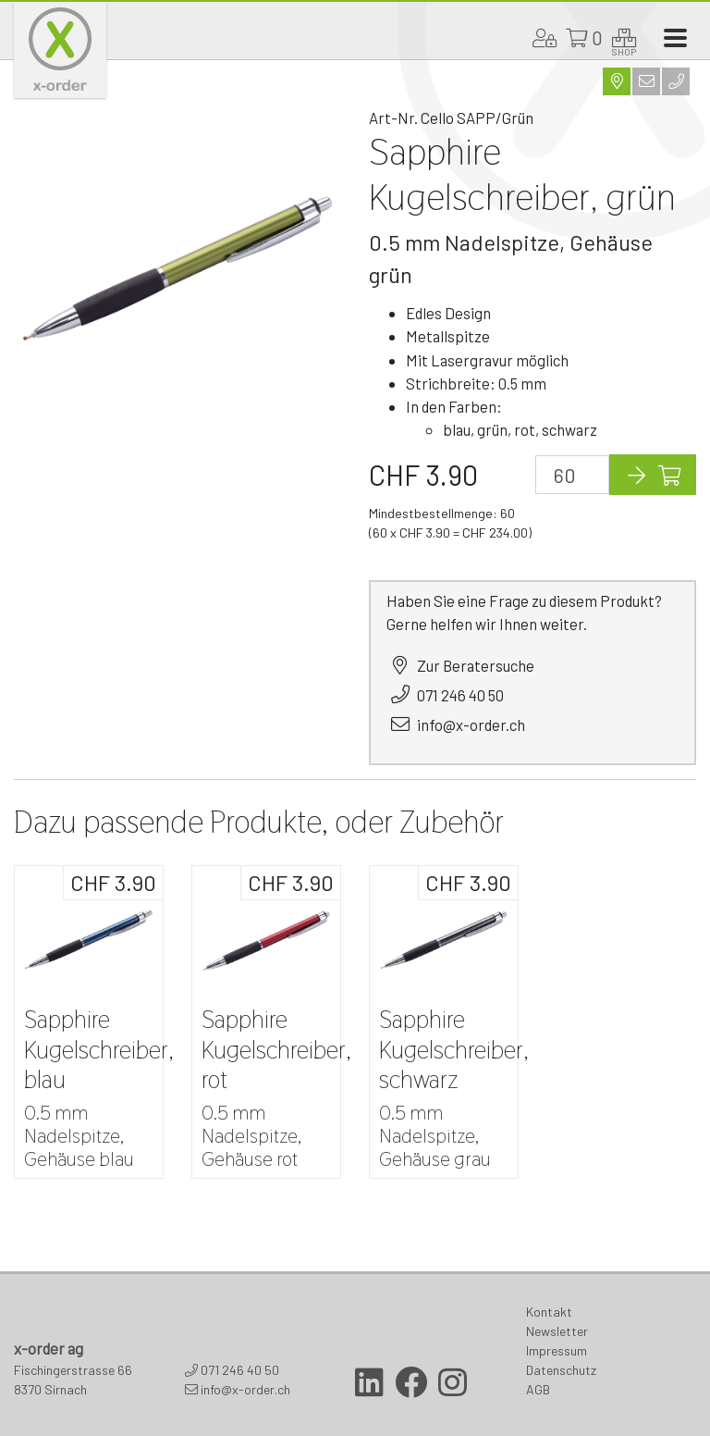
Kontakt (549, 1311)
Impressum (556, 1350)
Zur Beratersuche (475, 665)
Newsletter (557, 1331)
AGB (538, 1389)
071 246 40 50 (460, 695)
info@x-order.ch (471, 724)
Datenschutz (561, 1370)
